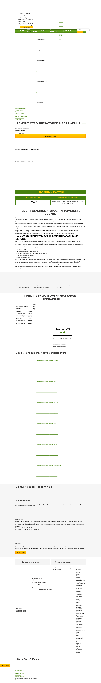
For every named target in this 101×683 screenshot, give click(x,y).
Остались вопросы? (19, 670)
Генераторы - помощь (20, 671)
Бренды (43, 31)
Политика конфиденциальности (22, 679)
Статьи (60, 39)
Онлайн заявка (5, 665)
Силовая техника (19, 114)
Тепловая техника (19, 118)
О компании (53, 30)
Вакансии (61, 26)
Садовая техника (19, 110)
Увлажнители (18, 119)
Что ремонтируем (32, 30)
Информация (18, 675)
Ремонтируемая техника (21, 108)
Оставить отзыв (21, 552)
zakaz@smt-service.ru (26, 16)
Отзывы (61, 30)
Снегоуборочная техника (21, 116)
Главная (21, 31)
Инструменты (18, 111)
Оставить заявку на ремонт (51, 136)
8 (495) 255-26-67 (25, 13)
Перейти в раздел (19, 673)
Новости (61, 22)
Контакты (68, 31)
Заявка (75, 30)
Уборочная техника (19, 113)
